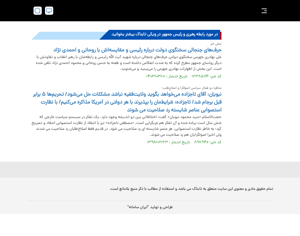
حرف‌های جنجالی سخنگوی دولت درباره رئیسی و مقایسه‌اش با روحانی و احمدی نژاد (137, 50)
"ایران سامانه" (138, 207)
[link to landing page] (153, 11)
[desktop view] (49, 11)
